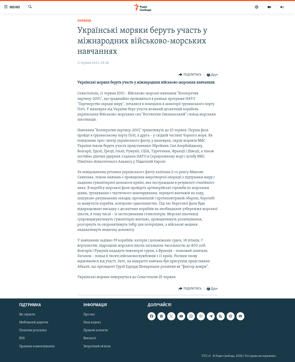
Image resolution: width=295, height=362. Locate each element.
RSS (22, 338)
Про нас (89, 314)
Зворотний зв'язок (97, 346)
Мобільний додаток (33, 322)
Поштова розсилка (33, 330)
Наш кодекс (92, 322)
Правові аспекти (95, 330)
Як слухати (27, 314)
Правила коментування (37, 346)
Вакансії (89, 338)
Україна (84, 21)
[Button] (189, 75)
